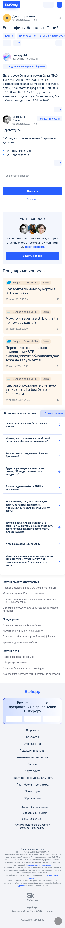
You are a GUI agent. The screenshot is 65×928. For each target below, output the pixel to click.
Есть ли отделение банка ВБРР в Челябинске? (24, 488)
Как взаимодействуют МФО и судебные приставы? (32, 674)
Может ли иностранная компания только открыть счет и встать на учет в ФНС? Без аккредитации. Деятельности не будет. (29, 561)
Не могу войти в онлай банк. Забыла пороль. (26, 425)
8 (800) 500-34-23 (29, 818)
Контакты (32, 737)
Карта (28, 771)
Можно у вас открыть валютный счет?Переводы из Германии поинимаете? (28, 440)
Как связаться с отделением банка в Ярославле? (27, 455)
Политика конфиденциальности (32, 777)
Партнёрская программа (32, 784)
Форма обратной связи (32, 807)
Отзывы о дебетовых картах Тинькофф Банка (29, 636)
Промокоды (32, 791)
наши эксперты (35, 246)
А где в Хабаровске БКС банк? (23, 544)
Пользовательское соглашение (38, 865)
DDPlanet (39, 919)
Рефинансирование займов (18, 656)
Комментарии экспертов (32, 757)
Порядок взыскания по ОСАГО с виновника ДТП (30, 587)
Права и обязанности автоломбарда (23, 668)
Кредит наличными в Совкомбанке (23, 631)
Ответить (32, 191)
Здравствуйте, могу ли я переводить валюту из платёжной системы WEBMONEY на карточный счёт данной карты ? (28, 506)
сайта (36, 771)
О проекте (32, 730)
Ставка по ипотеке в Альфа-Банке (22, 625)
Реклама (32, 764)
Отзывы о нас (32, 743)
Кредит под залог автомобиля (20, 642)
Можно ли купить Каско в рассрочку (23, 593)
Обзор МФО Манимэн (15, 662)
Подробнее (20, 886)
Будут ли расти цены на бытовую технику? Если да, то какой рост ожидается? (25, 471)
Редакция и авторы (32, 750)
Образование (32, 798)
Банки (9, 36)
